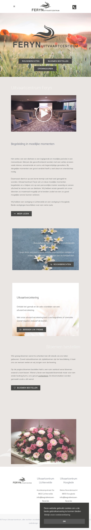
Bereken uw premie (31, 329)
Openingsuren (45, 69)
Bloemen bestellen (58, 61)
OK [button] (64, 521)
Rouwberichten (30, 61)
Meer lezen (21, 214)
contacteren (43, 376)
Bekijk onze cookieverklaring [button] (57, 515)
